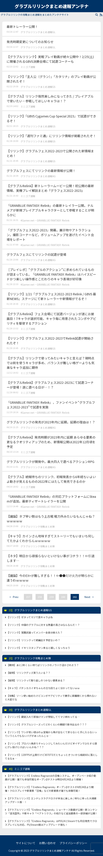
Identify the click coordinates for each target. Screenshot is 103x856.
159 (51, 597)
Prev (13, 597)
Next (90, 597)
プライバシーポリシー (73, 843)
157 (28, 597)
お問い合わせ (47, 843)
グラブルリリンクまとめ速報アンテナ (52, 6)
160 (63, 597)
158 (40, 597)
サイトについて (25, 843)
